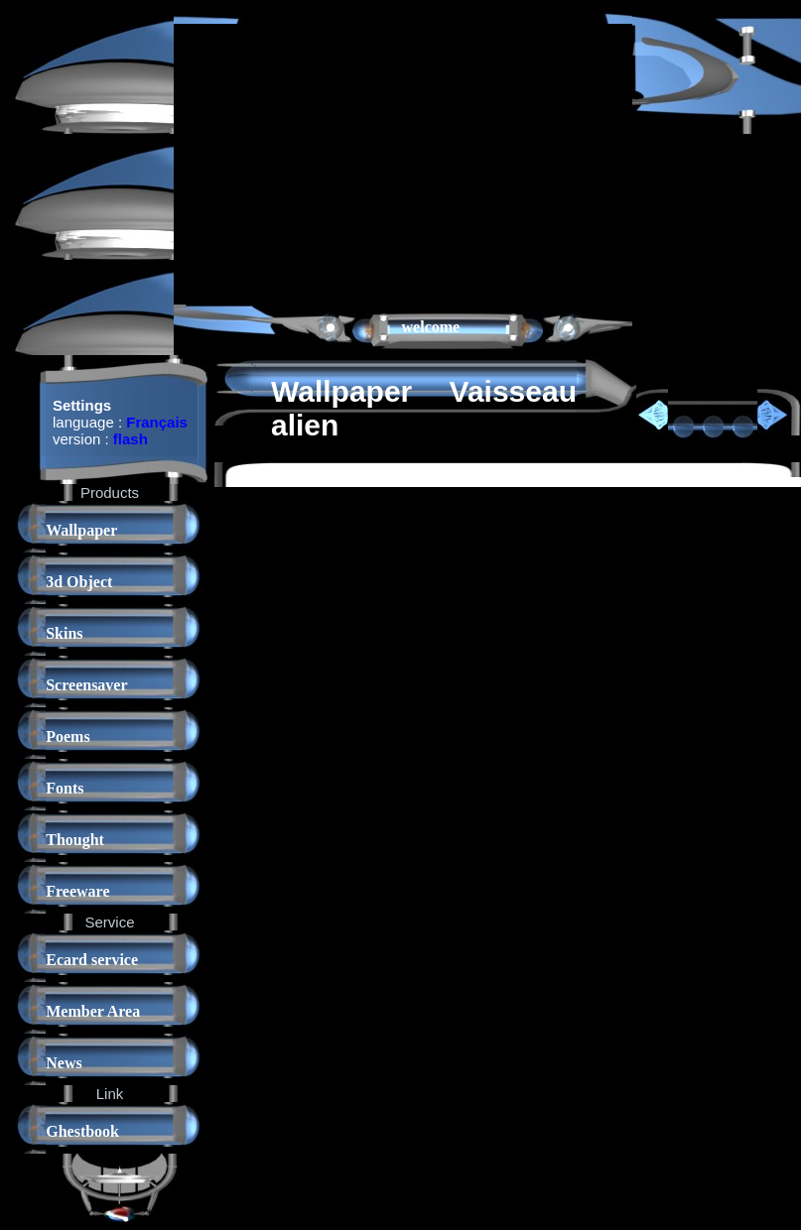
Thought (75, 839)
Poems (67, 736)
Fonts (64, 788)
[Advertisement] (398, 163)
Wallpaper (81, 530)
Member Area (93, 1011)
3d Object (79, 581)
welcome (431, 326)
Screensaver (86, 684)
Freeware (77, 891)
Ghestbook (82, 1131)
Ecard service (92, 959)
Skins (64, 633)
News (63, 1062)
